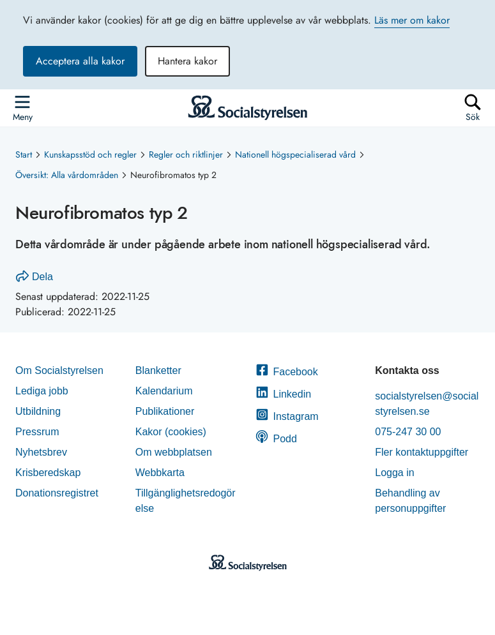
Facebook (286, 371)
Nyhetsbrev (41, 452)
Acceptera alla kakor (80, 61)
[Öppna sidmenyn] (22, 107)
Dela (34, 276)
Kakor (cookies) (170, 431)
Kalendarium (164, 390)
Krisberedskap (47, 472)
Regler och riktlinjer (186, 154)
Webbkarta (160, 472)
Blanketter (158, 370)
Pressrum (37, 431)
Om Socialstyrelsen (59, 370)
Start (23, 154)
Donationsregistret (56, 493)
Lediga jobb (41, 390)
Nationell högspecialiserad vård (295, 154)
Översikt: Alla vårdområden (66, 174)
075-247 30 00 (408, 431)
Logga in (394, 472)
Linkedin (283, 394)
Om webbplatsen (173, 452)
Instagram (287, 416)
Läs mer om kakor (412, 20)
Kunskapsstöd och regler (90, 154)
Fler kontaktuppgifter (421, 452)
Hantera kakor (187, 61)
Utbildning (38, 411)
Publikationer (165, 411)
